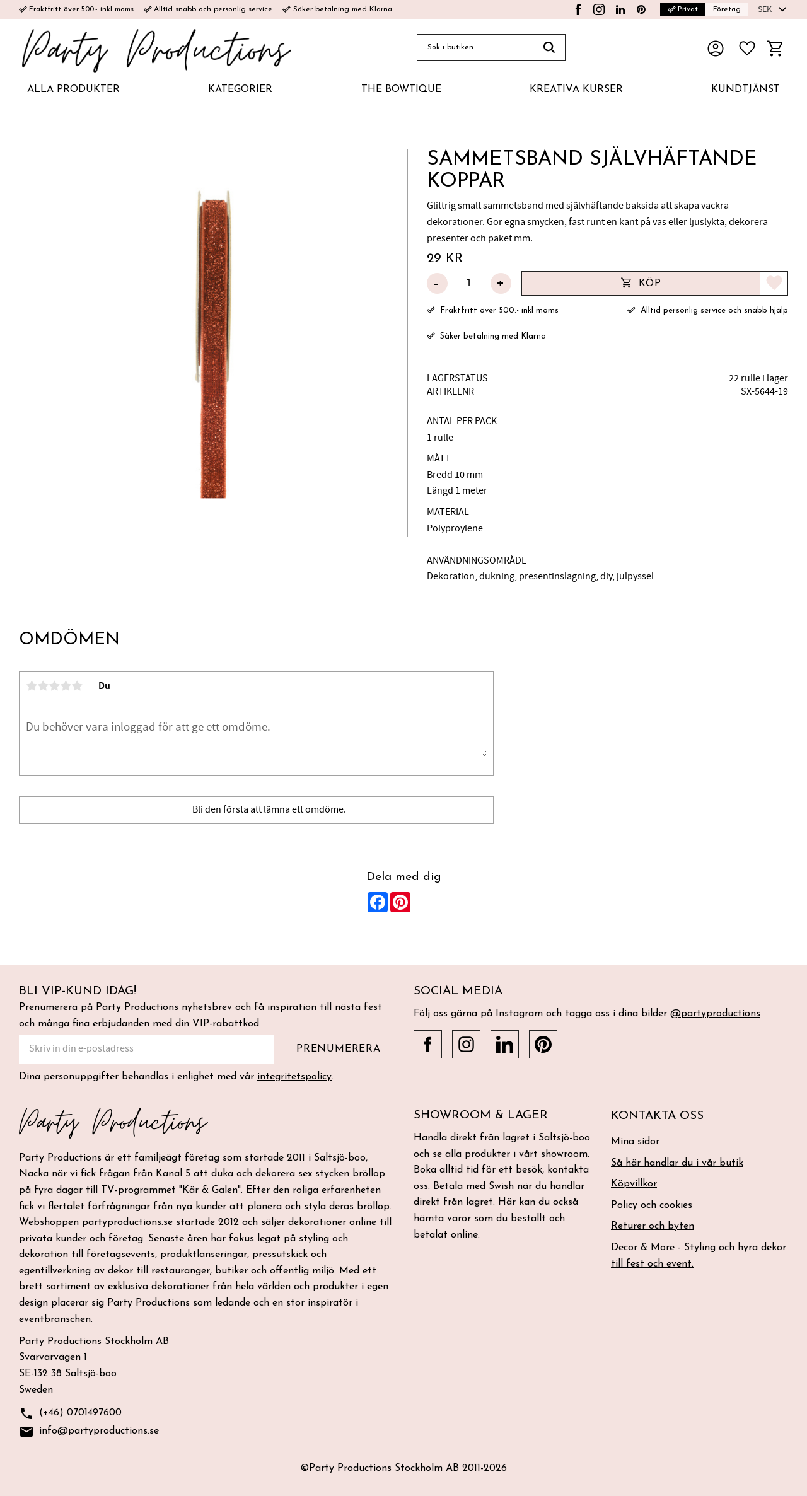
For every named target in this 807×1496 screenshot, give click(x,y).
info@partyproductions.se (89, 1432)
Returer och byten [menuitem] (652, 1226)
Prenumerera (338, 1049)
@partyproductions (715, 1014)
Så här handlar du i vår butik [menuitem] (677, 1163)
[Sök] (549, 47)
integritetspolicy (294, 1077)
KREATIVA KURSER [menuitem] (576, 89)
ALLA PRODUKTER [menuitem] (73, 89)
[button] (747, 48)
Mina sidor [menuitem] (635, 1142)
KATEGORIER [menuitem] (240, 89)
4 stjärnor (65, 686)
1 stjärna (31, 686)
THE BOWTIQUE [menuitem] (401, 89)
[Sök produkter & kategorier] (475, 47)
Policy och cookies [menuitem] (651, 1205)
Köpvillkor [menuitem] (634, 1184)
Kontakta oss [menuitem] (657, 1116)
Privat (683, 9)
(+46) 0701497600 (70, 1414)
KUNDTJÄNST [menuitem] (745, 89)
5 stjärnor (77, 686)
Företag (727, 9)
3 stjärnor (54, 686)
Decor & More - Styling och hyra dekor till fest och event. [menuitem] (698, 1256)
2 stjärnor (43, 686)
